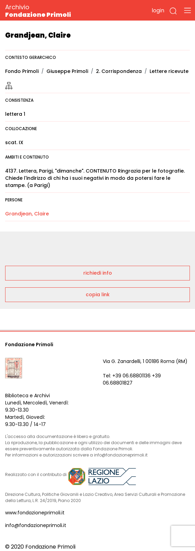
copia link (98, 294)
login (158, 10)
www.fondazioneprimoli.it (35, 512)
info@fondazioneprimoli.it (35, 525)
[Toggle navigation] (187, 10)
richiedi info (97, 273)
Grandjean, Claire (27, 213)
